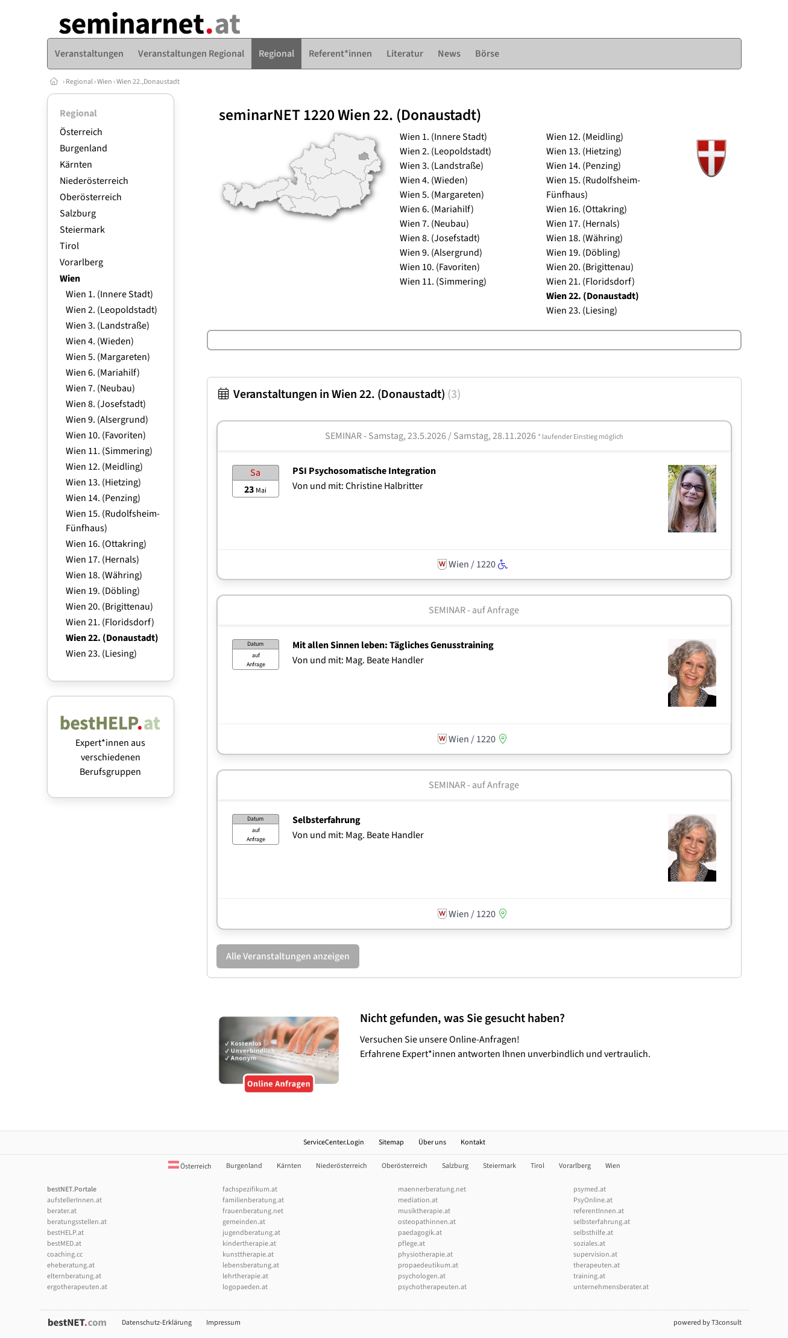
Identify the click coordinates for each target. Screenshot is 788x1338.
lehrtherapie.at (245, 1276)
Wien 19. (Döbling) (103, 591)
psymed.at (589, 1189)
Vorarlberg (81, 262)
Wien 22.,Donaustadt (148, 82)
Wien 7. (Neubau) (100, 388)
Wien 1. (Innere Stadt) (109, 294)
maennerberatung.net (432, 1189)
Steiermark (82, 229)
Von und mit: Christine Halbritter (357, 486)
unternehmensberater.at (611, 1287)
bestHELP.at (65, 1233)
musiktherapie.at (424, 1211)
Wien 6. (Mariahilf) (103, 372)
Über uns (432, 1142)
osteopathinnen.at (427, 1222)
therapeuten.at (596, 1265)
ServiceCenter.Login (333, 1142)
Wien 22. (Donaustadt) (112, 638)
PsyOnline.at (593, 1200)
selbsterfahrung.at (601, 1222)
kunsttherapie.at (248, 1254)
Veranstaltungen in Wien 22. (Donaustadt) (338, 394)
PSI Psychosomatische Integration (364, 471)
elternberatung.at (74, 1276)
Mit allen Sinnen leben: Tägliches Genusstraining (393, 645)
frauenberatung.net (252, 1211)
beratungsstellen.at (77, 1222)
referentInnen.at (598, 1211)
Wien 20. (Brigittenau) (109, 606)
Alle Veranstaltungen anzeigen (288, 956)
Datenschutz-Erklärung (157, 1322)
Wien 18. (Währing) (104, 575)
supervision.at (595, 1254)
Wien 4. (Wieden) (100, 341)
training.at (589, 1276)
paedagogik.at (420, 1233)
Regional (79, 82)
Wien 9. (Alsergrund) (107, 419)
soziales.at (589, 1244)
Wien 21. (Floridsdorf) (110, 622)
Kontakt (473, 1142)
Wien (104, 82)
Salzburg (78, 213)
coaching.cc (65, 1254)
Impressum (223, 1322)
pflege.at (411, 1244)
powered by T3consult (707, 1322)
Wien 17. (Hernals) (102, 559)
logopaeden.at (245, 1287)
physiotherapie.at (425, 1254)
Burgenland (83, 148)
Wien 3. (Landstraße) (108, 325)
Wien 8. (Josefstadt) (106, 404)
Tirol (69, 246)
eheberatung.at (71, 1265)
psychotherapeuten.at (432, 1287)
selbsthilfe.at (593, 1233)
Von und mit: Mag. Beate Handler (358, 660)
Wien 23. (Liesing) (101, 653)
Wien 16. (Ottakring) (106, 544)
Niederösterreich (94, 181)
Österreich (81, 132)
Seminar (343, 436)
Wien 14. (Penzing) (103, 498)
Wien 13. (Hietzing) (103, 482)
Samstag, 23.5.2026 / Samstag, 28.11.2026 (495, 436)
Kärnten (76, 164)
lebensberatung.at (250, 1265)
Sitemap (391, 1142)
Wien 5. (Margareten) (108, 357)
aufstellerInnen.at (74, 1200)
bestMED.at (64, 1244)
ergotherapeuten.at (77, 1287)
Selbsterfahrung (326, 820)
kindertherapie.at (249, 1244)
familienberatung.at (253, 1200)
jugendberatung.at (251, 1233)
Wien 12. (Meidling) (104, 466)
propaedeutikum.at (428, 1265)
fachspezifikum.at (249, 1189)
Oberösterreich (91, 197)
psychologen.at (422, 1276)
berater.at (62, 1211)
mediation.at (418, 1200)
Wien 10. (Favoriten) (106, 435)
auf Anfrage (495, 610)
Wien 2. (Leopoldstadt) (111, 310)
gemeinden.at (243, 1222)
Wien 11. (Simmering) (109, 451)
